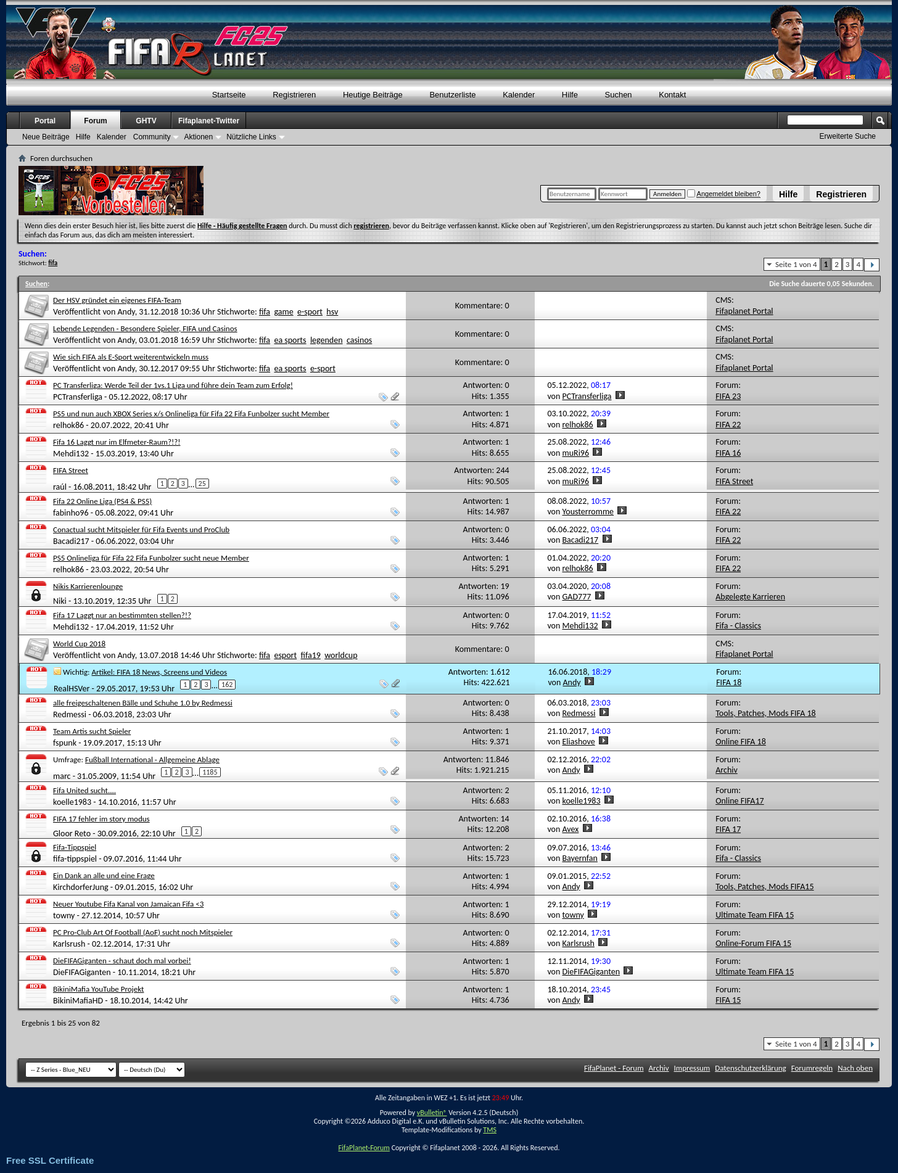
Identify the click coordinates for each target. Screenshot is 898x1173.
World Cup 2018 (79, 643)
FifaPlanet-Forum (363, 1147)
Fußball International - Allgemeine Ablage (152, 759)
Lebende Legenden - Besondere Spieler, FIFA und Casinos (145, 328)
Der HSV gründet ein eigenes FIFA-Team (117, 300)
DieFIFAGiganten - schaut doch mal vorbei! (122, 960)
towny (64, 915)
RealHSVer (71, 688)
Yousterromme (588, 511)
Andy (125, 312)
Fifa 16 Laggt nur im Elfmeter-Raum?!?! (116, 442)
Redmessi (69, 714)
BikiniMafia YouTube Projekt (98, 989)
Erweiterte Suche (848, 136)
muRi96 (576, 453)
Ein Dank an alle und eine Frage (104, 875)
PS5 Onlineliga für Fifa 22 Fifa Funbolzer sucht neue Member (151, 557)
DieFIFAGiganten (82, 972)
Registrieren (841, 194)
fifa (264, 312)
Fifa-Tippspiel (74, 847)
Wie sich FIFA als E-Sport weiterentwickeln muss (130, 356)
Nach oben (855, 1067)
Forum (95, 121)
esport (285, 655)
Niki (60, 600)
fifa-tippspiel (75, 859)
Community (152, 137)
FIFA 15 (728, 1000)
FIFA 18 (728, 682)
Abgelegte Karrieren (750, 596)
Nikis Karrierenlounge (88, 586)
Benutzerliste (452, 94)
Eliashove (578, 741)
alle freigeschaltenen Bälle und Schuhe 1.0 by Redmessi (143, 702)
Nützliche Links (251, 137)
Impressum (692, 1067)
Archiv (726, 770)
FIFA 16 (728, 453)
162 (227, 684)
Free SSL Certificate (50, 1160)
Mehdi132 (71, 453)
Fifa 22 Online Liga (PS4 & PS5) (102, 501)
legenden (326, 340)
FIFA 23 (728, 396)
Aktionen (198, 137)
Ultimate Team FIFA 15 (754, 915)
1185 (209, 772)
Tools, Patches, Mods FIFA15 (764, 886)
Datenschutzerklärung (750, 1067)
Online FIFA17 (739, 801)
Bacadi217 (71, 541)
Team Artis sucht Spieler (92, 731)
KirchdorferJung (81, 887)
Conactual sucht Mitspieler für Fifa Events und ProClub (141, 529)
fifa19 (311, 655)
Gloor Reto (72, 833)
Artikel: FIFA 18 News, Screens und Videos (160, 672)
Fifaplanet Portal (744, 311)
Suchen (618, 94)
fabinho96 (71, 513)
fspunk (64, 743)
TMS (489, 1130)
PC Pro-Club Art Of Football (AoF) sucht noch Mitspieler (143, 932)
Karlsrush (69, 944)
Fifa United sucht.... (84, 790)
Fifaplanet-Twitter (208, 121)
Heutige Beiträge (373, 94)
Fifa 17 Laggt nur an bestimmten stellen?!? (122, 615)
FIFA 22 (728, 424)
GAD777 (576, 596)
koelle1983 (72, 802)
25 (202, 483)
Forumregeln (812, 1067)
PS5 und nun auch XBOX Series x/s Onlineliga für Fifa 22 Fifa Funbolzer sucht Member (191, 413)
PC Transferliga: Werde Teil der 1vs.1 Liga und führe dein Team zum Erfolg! (173, 385)
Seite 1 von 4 (796, 264)
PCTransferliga (77, 397)
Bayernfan (580, 858)
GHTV (146, 121)
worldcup (340, 655)
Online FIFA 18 (740, 741)
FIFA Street (70, 470)
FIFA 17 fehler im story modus (101, 818)
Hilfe (788, 194)
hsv (332, 312)
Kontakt (672, 94)
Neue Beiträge (46, 137)
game (283, 312)
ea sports (290, 340)
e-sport (310, 312)
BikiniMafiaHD (78, 1000)
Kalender (519, 94)
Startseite (229, 94)
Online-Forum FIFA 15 (753, 943)
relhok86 (68, 425)
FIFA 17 (728, 829)
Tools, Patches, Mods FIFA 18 (765, 713)
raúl (60, 487)
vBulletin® (432, 1112)
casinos (359, 340)
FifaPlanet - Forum (614, 1067)
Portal (45, 121)
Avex (570, 829)
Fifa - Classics (738, 625)
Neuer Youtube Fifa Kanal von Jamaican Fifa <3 (128, 903)
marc (62, 775)
